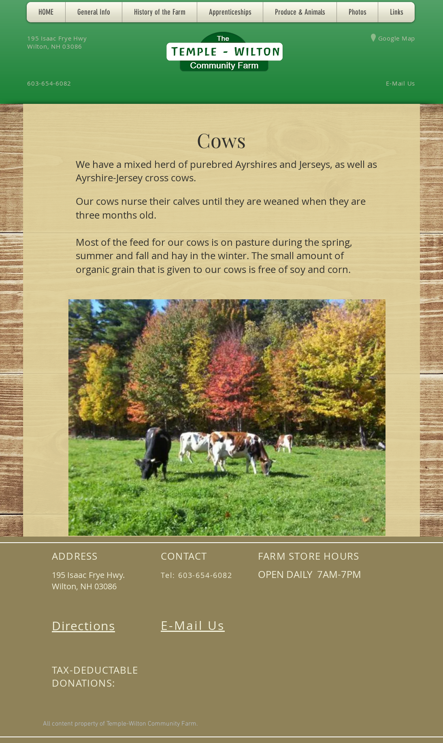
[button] (94, 12)
